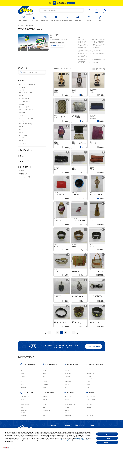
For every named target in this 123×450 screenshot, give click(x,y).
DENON (44, 370)
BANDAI (66, 368)
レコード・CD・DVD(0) (25, 124)
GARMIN (45, 404)
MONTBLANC (68, 415)
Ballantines (89, 413)
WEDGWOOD (68, 402)
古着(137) (21, 129)
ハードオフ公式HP (57, 45)
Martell (88, 410)
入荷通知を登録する (93, 346)
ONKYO (44, 373)
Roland (44, 387)
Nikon (22, 384)
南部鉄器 (67, 399)
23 (65, 332)
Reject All (107, 438)
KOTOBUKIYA (68, 381)
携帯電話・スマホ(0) (24, 112)
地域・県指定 (24, 167)
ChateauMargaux (91, 396)
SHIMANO (89, 384)
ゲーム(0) (21, 115)
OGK (44, 407)
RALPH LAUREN (25, 404)
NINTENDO (67, 376)
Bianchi (44, 413)
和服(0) (21, 141)
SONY (22, 368)
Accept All (107, 442)
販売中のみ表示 (99, 69)
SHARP (22, 373)
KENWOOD (45, 384)
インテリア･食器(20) (24, 101)
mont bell (89, 381)
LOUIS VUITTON (25, 396)
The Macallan (90, 415)
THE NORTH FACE (91, 373)
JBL (44, 376)
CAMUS (88, 402)
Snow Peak (89, 379)
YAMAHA (45, 381)
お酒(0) (21, 126)
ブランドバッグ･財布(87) (26, 118)
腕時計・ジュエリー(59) (25, 93)
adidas (88, 368)
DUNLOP (45, 415)
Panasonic (23, 370)
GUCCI (22, 399)
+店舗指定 (22, 174)
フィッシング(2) (23, 135)
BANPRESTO (68, 384)
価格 (21, 156)
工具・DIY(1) (22, 143)
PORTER (23, 413)
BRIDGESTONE (46, 410)
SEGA (66, 379)
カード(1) (21, 121)
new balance (24, 410)
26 (74, 332)
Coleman (89, 370)
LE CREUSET (68, 396)
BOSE (44, 379)
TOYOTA (45, 396)
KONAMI (67, 370)
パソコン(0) (22, 87)
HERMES (23, 402)
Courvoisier (89, 404)
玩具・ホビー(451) (24, 107)
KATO (66, 387)
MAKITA (45, 399)
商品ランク (23, 161)
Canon (22, 381)
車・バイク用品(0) (24, 98)
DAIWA (88, 387)
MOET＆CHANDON (91, 399)
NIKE (22, 407)
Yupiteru (45, 402)
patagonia (89, 376)
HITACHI (23, 379)
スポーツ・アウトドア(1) (26, 110)
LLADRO (67, 410)
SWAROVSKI (68, 413)
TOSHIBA (23, 376)
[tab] (23, 18)
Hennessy (89, 407)
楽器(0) (21, 95)
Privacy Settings (107, 434)
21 (57, 332)
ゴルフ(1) (21, 138)
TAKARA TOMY (68, 373)
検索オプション (25, 150)
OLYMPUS (23, 387)
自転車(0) (21, 132)
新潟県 (22, 170)
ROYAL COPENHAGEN (70, 404)
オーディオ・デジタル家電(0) (27, 84)
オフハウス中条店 (25, 177)
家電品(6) (21, 104)
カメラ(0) (21, 90)
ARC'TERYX (23, 415)
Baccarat (67, 407)
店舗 (22, 25)
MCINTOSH (45, 368)
